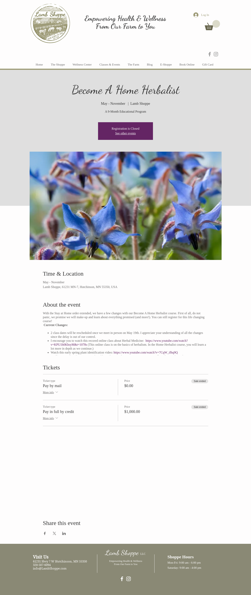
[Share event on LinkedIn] (64, 533)
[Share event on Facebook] (45, 533)
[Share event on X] (54, 533)
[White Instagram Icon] (129, 579)
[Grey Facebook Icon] (210, 54)
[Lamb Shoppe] (122, 579)
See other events (125, 133)
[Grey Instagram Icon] (216, 54)
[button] (212, 25)
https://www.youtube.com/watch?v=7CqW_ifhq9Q (146, 352)
